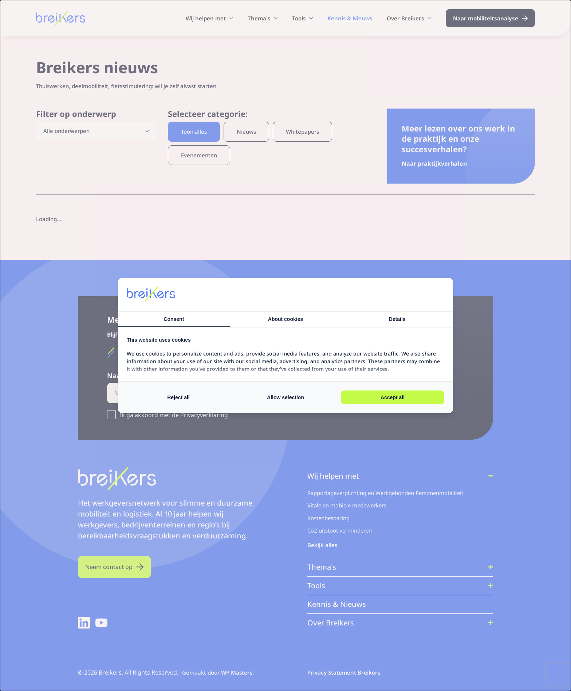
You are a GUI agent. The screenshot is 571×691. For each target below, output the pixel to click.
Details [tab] (397, 319)
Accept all (393, 397)
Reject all (178, 397)
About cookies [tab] (285, 319)
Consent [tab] (174, 319)
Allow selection (285, 397)
